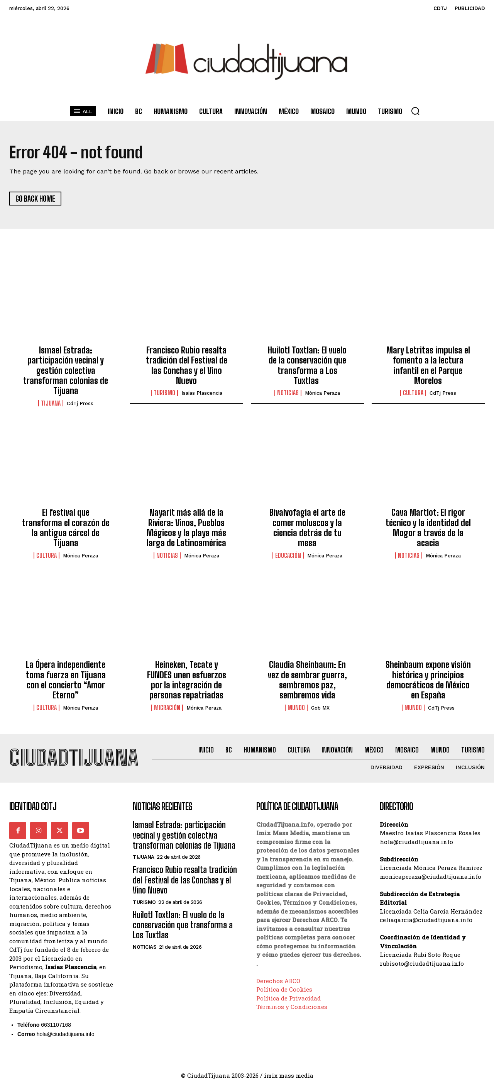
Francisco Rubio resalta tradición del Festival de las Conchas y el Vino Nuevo (186, 365)
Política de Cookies (284, 990)
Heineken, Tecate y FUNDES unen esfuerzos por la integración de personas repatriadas (186, 680)
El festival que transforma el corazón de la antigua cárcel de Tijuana (66, 528)
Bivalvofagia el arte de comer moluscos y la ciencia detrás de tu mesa (307, 528)
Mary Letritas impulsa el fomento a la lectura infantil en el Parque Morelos (428, 365)
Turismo (164, 393)
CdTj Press (80, 403)
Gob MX (320, 708)
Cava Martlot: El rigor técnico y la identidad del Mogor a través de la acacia (428, 528)
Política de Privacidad (288, 998)
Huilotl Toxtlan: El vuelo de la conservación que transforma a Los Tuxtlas (307, 365)
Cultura (413, 393)
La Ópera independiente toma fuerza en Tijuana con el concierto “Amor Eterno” (66, 680)
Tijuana (51, 403)
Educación (288, 555)
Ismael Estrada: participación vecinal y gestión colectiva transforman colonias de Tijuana (65, 370)
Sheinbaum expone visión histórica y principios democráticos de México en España (428, 680)
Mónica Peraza (322, 393)
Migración (167, 708)
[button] (415, 111)
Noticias (288, 393)
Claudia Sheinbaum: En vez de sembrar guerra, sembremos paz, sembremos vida (307, 680)
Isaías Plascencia (201, 393)
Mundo (296, 708)
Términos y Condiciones (291, 1007)
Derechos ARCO (278, 981)
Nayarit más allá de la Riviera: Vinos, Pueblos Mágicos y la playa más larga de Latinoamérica (186, 528)
